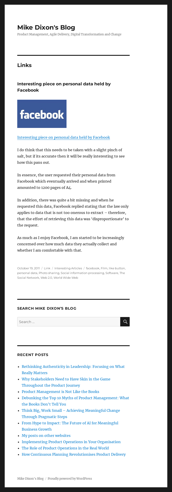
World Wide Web (66, 277)
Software (111, 273)
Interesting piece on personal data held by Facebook (63, 137)
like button (117, 268)
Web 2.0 (46, 277)
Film (104, 268)
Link (47, 268)
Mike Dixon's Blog (46, 27)
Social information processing (82, 273)
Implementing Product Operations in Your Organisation (71, 442)
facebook (92, 268)
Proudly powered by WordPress (70, 479)
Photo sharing (49, 273)
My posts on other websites (46, 435)
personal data (27, 273)
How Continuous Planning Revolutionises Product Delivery (74, 454)
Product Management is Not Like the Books (60, 391)
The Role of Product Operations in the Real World (65, 448)
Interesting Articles (68, 268)
